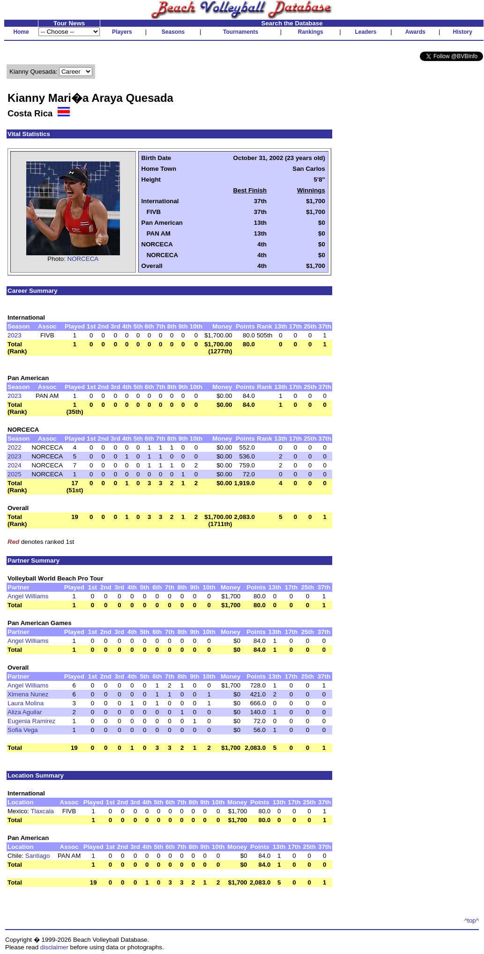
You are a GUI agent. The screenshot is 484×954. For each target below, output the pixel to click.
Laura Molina (25, 703)
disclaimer (54, 947)
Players (122, 32)
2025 (14, 474)
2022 (14, 447)
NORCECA (83, 258)
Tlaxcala (42, 811)
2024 (14, 465)
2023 (14, 335)
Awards (415, 32)
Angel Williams (27, 596)
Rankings (310, 32)
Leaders (365, 32)
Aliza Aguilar (24, 712)
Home (21, 32)
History (462, 32)
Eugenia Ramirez (31, 721)
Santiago (37, 855)
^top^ (471, 920)
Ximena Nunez (27, 694)
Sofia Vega (22, 729)
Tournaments (240, 32)
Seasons (173, 32)
